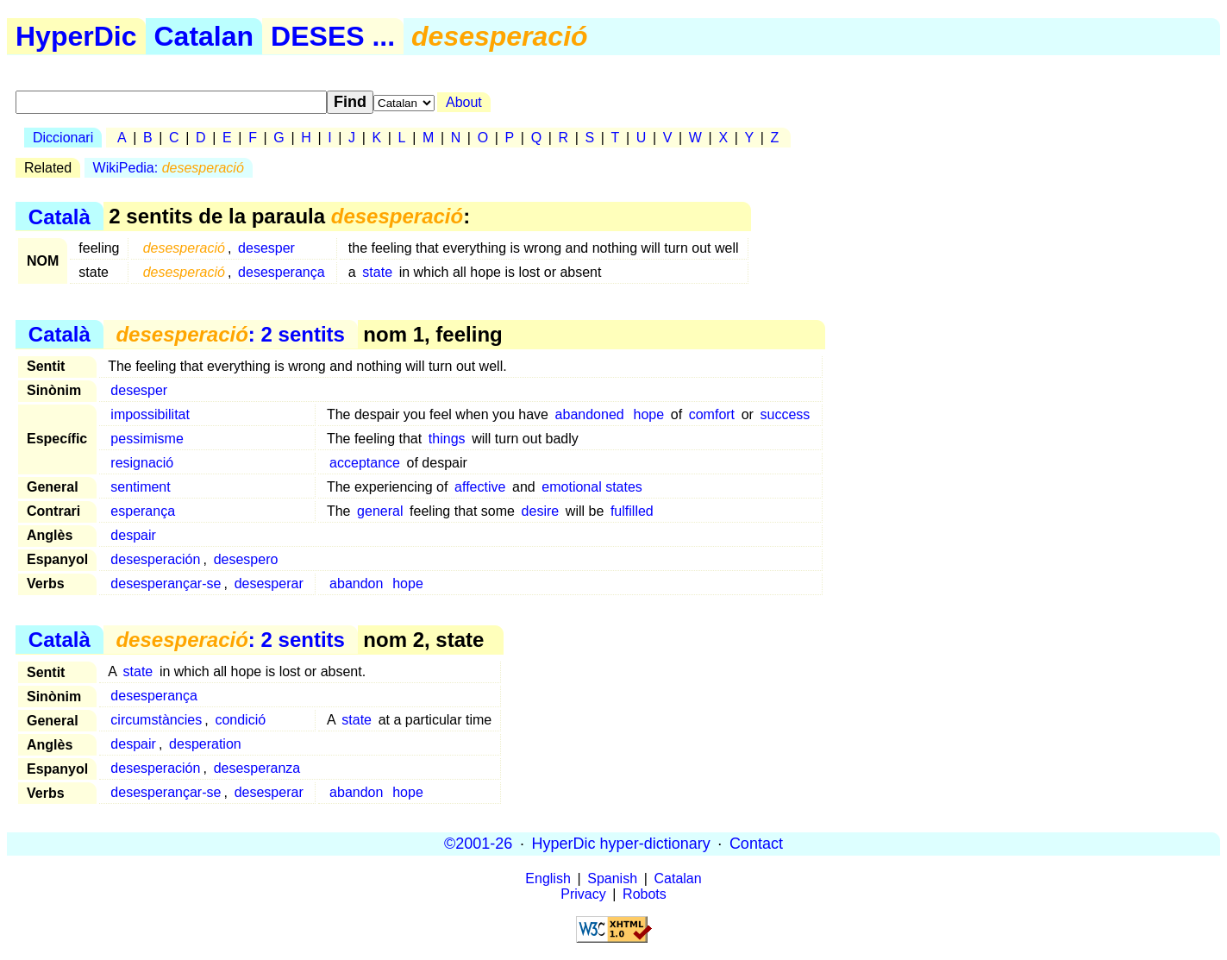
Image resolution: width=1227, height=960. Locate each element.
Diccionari (63, 137)
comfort (712, 414)
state (377, 272)
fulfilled (632, 511)
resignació (141, 462)
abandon (356, 583)
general (380, 511)
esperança (142, 511)
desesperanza (257, 768)
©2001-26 (478, 843)
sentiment (140, 487)
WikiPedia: (168, 167)
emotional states (592, 487)
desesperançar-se (165, 583)
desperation (205, 744)
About (464, 102)
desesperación (155, 559)
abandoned (589, 414)
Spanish (612, 878)
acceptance (364, 462)
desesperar (269, 583)
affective (479, 487)
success (786, 414)
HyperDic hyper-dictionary (621, 843)
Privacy (582, 894)
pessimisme (146, 438)
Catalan (204, 36)
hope (649, 414)
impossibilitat (150, 414)
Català (59, 216)
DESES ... (333, 36)
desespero (246, 559)
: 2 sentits (230, 334)
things (447, 438)
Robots (645, 894)
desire (541, 511)
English (547, 878)
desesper (266, 248)
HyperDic (76, 36)
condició (240, 719)
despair (132, 535)
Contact (756, 843)
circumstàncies (156, 719)
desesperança (281, 272)
